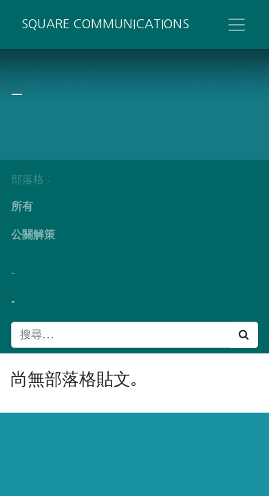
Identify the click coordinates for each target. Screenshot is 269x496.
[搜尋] (244, 335)
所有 (22, 206)
